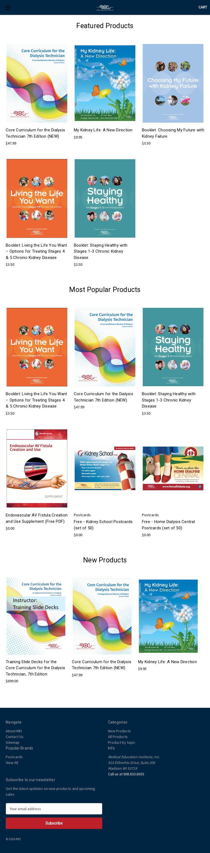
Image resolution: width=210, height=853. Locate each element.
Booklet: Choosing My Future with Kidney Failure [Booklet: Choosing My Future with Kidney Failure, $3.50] (173, 133)
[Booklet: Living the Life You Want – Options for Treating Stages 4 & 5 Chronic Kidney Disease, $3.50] (37, 198)
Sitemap (12, 742)
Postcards (14, 756)
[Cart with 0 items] (203, 7)
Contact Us (15, 736)
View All (12, 762)
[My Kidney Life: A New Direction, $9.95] (105, 83)
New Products (119, 730)
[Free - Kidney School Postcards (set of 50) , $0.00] (105, 469)
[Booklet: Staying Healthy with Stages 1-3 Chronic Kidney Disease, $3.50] (105, 198)
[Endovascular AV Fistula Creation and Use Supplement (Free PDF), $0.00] (37, 469)
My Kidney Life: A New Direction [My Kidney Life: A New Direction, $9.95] (103, 130)
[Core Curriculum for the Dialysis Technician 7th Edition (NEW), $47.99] (37, 83)
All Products (118, 736)
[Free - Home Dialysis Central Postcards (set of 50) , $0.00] (173, 469)
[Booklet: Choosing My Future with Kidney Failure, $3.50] (173, 83)
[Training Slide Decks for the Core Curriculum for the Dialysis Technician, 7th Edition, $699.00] (36, 616)
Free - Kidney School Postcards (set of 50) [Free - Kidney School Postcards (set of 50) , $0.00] (103, 524)
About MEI (14, 730)
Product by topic (121, 742)
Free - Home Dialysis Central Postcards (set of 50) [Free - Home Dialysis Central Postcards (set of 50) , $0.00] (168, 524)
